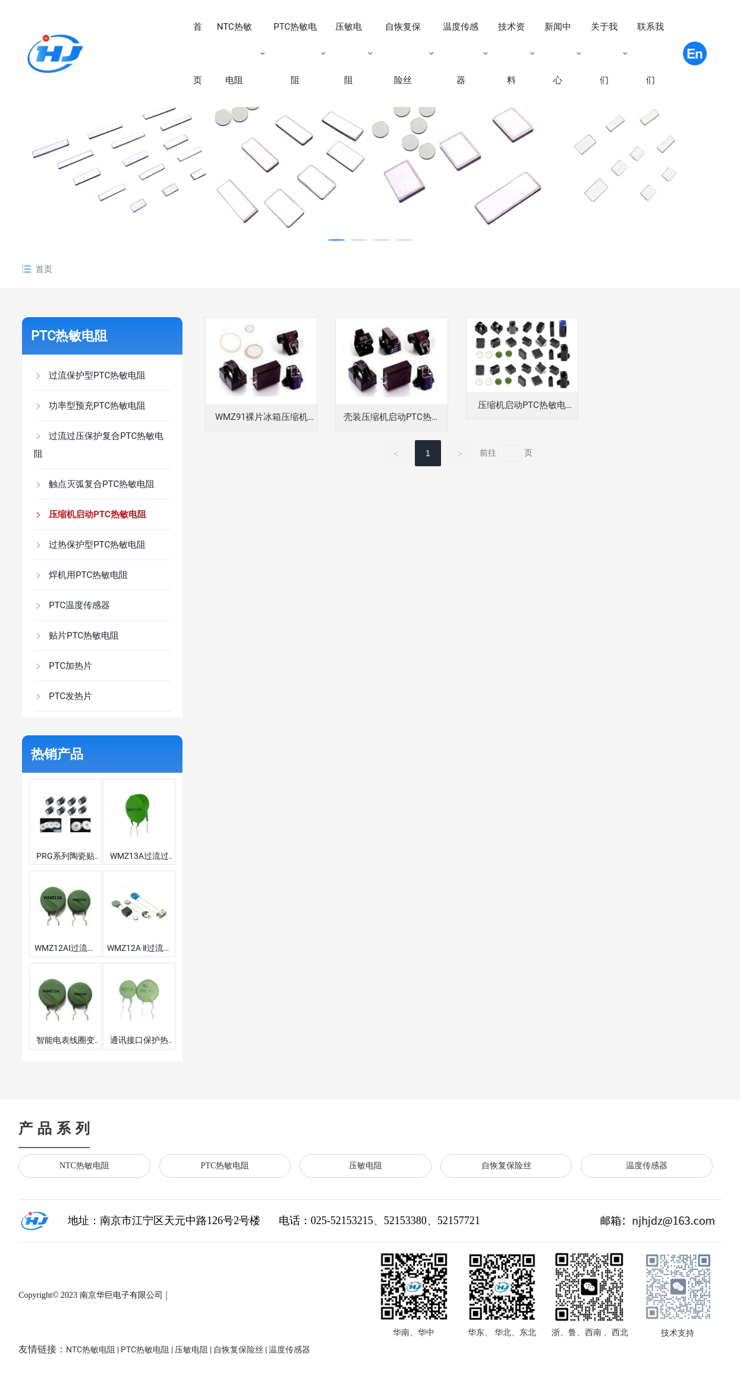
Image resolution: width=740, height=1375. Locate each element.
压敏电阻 (365, 1165)
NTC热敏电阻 (84, 1165)
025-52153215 (342, 1221)
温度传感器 (646, 1165)
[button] (336, 240)
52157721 (458, 1221)
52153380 (405, 1221)
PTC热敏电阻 (69, 335)
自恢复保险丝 (506, 1165)
